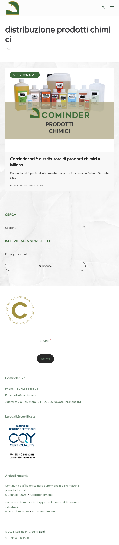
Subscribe (45, 266)
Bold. (42, 531)
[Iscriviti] (45, 359)
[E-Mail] (45, 348)
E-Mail (45, 341)
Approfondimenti (25, 75)
